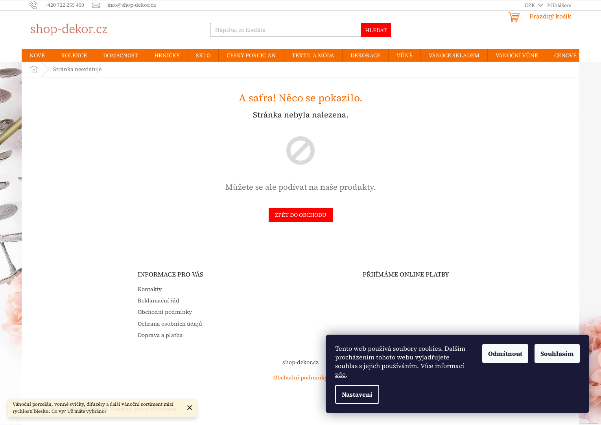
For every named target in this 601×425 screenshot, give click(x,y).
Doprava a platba (160, 335)
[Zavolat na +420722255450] (60, 5)
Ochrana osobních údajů (170, 324)
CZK (530, 5)
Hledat (376, 30)
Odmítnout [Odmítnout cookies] (505, 353)
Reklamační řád (158, 300)
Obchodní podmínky (165, 312)
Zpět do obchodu (300, 215)
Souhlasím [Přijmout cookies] (557, 353)
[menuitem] (37, 55)
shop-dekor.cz (300, 362)
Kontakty (150, 289)
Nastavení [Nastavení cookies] (357, 394)
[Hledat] (300, 30)
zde (340, 374)
